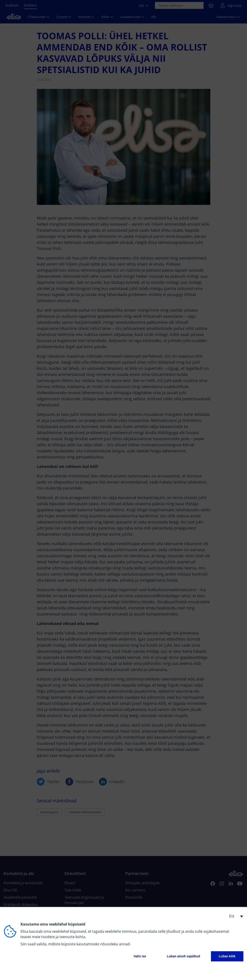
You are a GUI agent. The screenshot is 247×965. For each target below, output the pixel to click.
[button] (234, 916)
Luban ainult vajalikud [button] (183, 956)
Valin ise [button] (139, 956)
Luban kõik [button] (227, 956)
